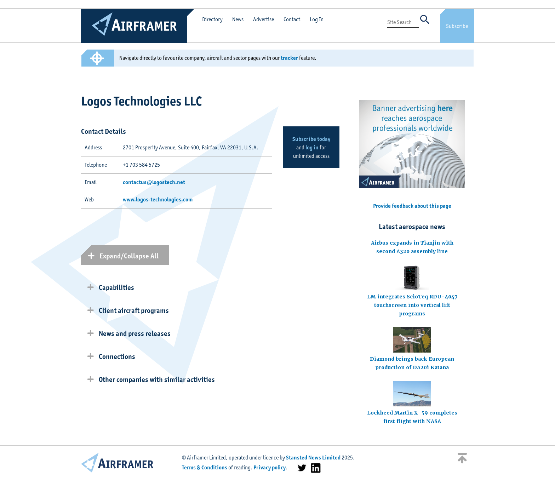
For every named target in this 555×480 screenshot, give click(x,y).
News (238, 19)
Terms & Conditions (204, 467)
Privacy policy (269, 467)
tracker (289, 58)
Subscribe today (311, 139)
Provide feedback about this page (412, 205)
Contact (292, 19)
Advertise (263, 19)
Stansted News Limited (313, 457)
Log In (317, 19)
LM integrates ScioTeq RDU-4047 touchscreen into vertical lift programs (412, 305)
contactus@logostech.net (154, 182)
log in (312, 147)
